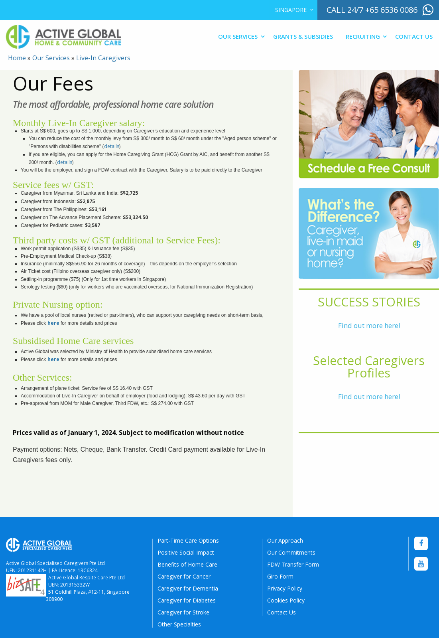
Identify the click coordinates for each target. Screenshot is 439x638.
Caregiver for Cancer (184, 576)
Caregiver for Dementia (187, 588)
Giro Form (280, 576)
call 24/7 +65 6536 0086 (372, 9)
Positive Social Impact (185, 552)
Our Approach (285, 540)
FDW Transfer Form (293, 564)
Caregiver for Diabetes (186, 600)
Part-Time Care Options (188, 540)
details (111, 146)
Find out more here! (369, 325)
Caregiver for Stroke (183, 612)
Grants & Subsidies (303, 36)
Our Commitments (291, 552)
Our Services (238, 36)
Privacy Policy (284, 588)
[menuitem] (293, 10)
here (53, 323)
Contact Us (414, 36)
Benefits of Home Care (187, 564)
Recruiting (363, 36)
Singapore (291, 10)
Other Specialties (179, 624)
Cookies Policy (286, 600)
